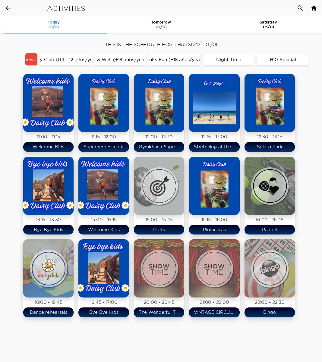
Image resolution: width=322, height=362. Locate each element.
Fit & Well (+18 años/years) (120, 59)
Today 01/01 (54, 25)
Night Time (228, 59)
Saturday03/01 (268, 25)
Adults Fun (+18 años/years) (174, 59)
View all (31, 59)
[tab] (53, 25)
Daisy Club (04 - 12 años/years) (66, 59)
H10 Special (283, 59)
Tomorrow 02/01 (161, 25)
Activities (66, 8)
